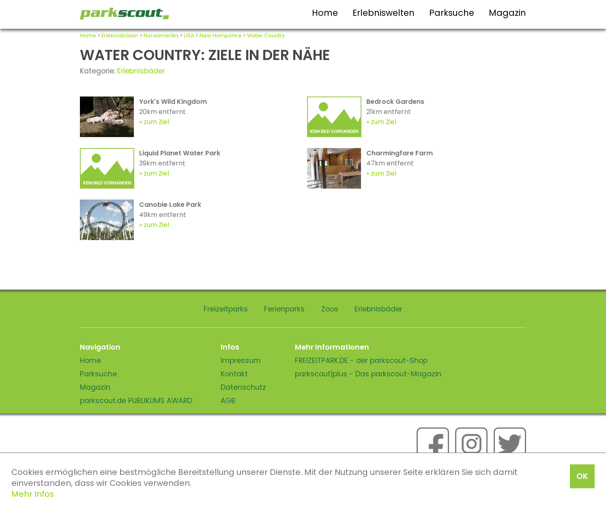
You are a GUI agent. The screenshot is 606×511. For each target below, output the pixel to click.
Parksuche (451, 13)
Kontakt (234, 374)
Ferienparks (284, 309)
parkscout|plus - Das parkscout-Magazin (368, 374)
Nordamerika (161, 35)
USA (189, 35)
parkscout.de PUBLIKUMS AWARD (136, 401)
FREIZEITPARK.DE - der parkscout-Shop (361, 360)
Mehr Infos (32, 494)
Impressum (241, 360)
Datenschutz (243, 387)
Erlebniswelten (383, 13)
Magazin (507, 13)
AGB (228, 401)
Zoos (329, 309)
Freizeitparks (226, 309)
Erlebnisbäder (119, 35)
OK (582, 476)
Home (325, 13)
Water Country (266, 35)
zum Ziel (156, 122)
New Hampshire (221, 35)
